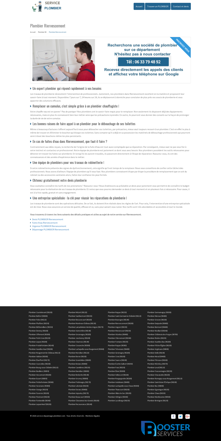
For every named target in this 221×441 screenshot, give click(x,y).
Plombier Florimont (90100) (39, 397)
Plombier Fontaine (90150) (118, 341)
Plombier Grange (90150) (38, 389)
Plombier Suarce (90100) (117, 360)
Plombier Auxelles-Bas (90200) (159, 341)
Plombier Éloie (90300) (116, 371)
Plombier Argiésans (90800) (158, 349)
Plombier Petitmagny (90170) (79, 382)
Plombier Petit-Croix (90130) (39, 338)
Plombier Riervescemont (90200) (120, 323)
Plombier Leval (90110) (156, 367)
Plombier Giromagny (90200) (119, 352)
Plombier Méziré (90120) (77, 312)
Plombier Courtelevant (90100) (40, 312)
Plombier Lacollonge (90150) (119, 400)
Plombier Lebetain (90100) (78, 386)
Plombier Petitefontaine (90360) (41, 382)
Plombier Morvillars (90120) (78, 352)
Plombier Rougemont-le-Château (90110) (44, 352)
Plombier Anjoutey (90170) (78, 393)
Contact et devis (181, 6)
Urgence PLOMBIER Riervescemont (49, 226)
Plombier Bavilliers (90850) (39, 371)
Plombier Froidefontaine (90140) (41, 345)
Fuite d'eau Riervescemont (45, 222)
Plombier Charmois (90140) (78, 341)
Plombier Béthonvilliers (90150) (41, 327)
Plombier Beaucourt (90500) (79, 397)
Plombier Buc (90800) (155, 386)
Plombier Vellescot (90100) (118, 375)
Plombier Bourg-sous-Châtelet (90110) (43, 367)
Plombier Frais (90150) (116, 367)
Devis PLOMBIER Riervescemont (47, 219)
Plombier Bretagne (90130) (157, 400)
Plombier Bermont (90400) (157, 327)
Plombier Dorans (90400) (77, 389)
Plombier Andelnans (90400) (118, 382)
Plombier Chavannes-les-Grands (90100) (83, 400)
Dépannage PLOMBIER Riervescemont (50, 229)
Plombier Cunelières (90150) (79, 367)
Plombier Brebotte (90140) (78, 375)
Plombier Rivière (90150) (156, 338)
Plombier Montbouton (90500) (158, 397)
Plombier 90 (42, 32)
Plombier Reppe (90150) (117, 312)
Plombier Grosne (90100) (157, 319)
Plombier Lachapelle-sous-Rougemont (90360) (86, 349)
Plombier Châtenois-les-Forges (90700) (162, 334)
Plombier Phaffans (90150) (39, 323)
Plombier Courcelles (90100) (39, 364)
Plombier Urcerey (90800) (78, 378)
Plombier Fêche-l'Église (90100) (159, 345)
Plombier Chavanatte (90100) (158, 375)
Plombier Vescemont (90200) (40, 375)
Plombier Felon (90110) (37, 319)
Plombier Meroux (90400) (157, 316)
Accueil (139, 6)
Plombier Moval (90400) (156, 356)
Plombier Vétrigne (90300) (118, 397)
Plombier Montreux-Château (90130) (82, 323)
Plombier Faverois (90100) (39, 393)
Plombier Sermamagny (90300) (159, 312)
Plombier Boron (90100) (77, 356)
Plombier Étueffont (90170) (39, 360)
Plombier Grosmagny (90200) (79, 334)
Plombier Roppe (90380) (117, 345)
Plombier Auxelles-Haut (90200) (41, 349)
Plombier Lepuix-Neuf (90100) (40, 404)
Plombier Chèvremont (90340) (119, 338)
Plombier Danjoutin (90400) (157, 323)
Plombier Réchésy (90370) (157, 364)
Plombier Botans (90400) (77, 364)
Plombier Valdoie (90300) (38, 356)
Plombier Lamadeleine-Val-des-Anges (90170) (85, 327)
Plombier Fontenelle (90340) (39, 400)
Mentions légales (93, 416)
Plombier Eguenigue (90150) (158, 389)
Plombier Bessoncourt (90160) (80, 319)
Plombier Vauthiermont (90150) (80, 316)
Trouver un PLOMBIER (157, 6)
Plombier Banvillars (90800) (78, 371)
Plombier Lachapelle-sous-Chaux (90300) (123, 386)
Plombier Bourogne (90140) (118, 319)
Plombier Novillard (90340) (157, 330)
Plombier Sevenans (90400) (39, 386)
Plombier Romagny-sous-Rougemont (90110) (164, 378)
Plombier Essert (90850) (38, 378)
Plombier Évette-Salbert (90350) (120, 364)
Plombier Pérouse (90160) (157, 360)
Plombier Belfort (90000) (38, 316)
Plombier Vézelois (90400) (118, 334)
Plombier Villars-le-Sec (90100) (119, 393)
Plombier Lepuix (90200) (38, 341)
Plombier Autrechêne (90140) (79, 330)
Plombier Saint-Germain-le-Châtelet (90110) (124, 316)
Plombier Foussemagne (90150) (159, 371)
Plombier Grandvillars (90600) (79, 360)
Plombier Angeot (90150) (117, 327)
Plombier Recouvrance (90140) (80, 404)
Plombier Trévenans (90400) (118, 349)
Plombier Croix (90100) (116, 356)
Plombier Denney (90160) (38, 330)
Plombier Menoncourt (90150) (119, 330)
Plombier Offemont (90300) (39, 334)
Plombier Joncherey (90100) (79, 338)
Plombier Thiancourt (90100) (119, 389)
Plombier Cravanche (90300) (79, 345)
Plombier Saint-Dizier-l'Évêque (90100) (162, 382)
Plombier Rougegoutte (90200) (120, 378)
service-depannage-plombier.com (51, 416)
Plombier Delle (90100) (156, 352)
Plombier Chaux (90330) (156, 393)
